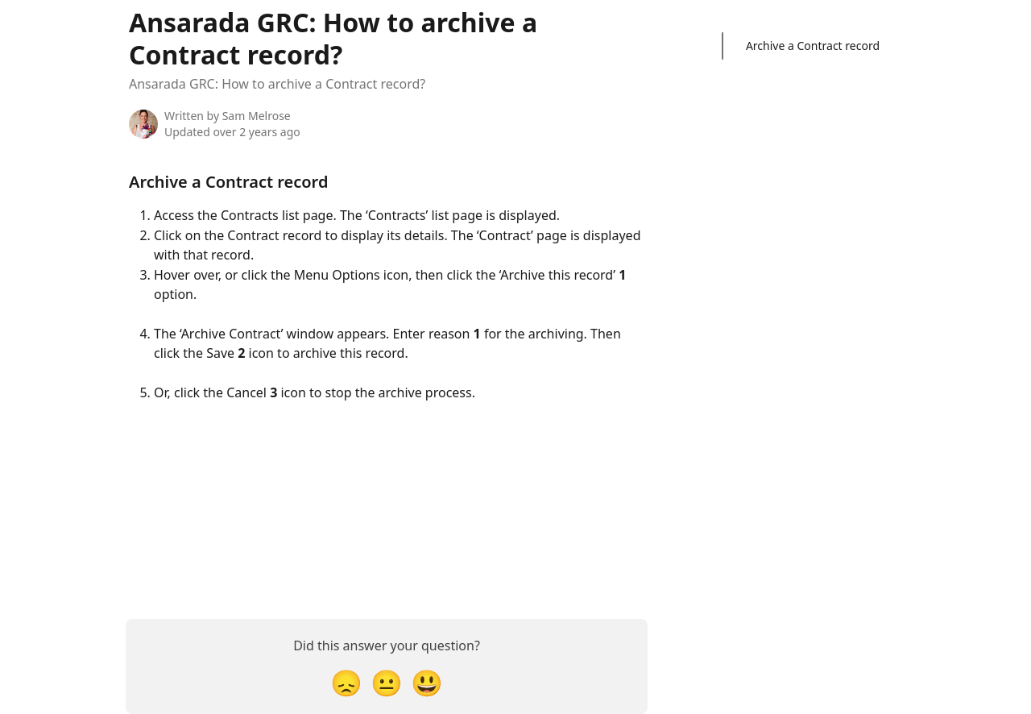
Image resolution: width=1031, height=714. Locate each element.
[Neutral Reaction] (386, 682)
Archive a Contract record (813, 45)
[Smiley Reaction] (427, 682)
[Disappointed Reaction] (346, 682)
